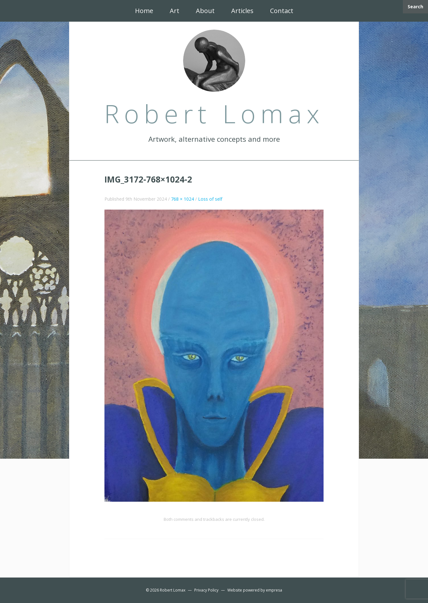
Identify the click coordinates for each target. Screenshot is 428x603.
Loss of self (210, 199)
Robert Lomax (172, 590)
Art (174, 10)
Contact (281, 10)
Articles (242, 10)
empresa (274, 590)
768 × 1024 (182, 199)
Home (144, 10)
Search (415, 7)
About (205, 10)
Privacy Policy (206, 590)
